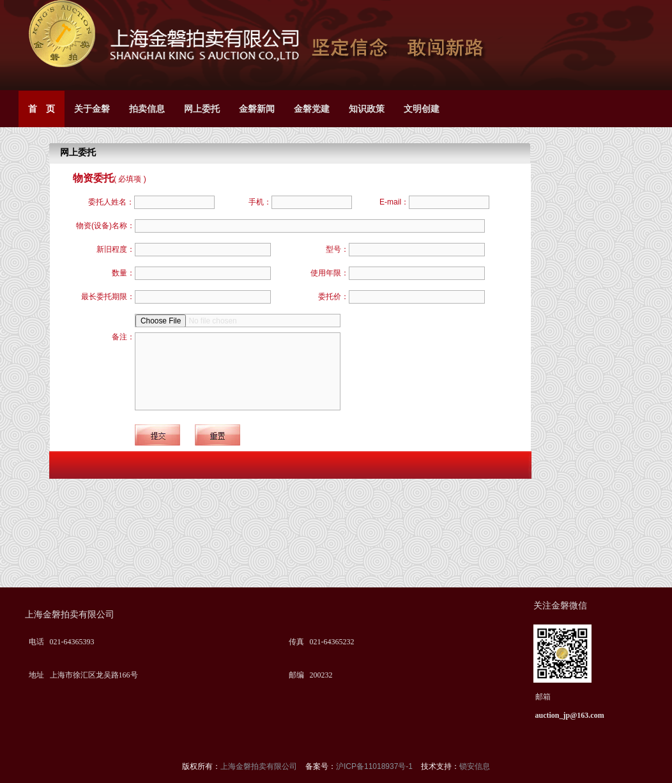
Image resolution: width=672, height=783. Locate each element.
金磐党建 (312, 109)
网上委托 (202, 109)
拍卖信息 (147, 109)
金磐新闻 (257, 109)
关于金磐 (92, 109)
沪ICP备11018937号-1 (375, 766)
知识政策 (367, 109)
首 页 (41, 109)
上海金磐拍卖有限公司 (259, 766)
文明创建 (421, 109)
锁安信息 (474, 766)
